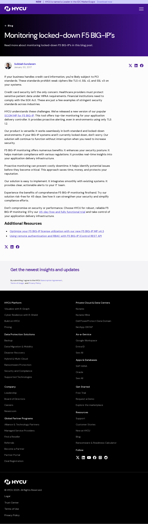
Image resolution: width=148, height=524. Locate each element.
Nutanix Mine (83, 315)
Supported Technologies (18, 377)
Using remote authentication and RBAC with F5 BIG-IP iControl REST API (56, 236)
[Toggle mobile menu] (141, 9)
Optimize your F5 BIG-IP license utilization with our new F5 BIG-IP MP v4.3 (57, 231)
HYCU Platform (12, 302)
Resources (82, 412)
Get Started (83, 386)
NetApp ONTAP (84, 327)
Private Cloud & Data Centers (93, 302)
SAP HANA (81, 366)
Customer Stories (85, 424)
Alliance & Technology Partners (21, 424)
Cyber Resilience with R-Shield (21, 315)
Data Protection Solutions (19, 334)
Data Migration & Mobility (18, 346)
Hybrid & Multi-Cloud (16, 358)
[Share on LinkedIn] (136, 65)
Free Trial (81, 392)
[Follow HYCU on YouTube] (89, 458)
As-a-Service (83, 334)
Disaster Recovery (14, 352)
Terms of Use (11, 508)
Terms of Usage (17, 283)
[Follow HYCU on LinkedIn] (83, 458)
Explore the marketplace (89, 405)
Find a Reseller (12, 436)
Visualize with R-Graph (17, 308)
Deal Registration (13, 461)
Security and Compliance (18, 371)
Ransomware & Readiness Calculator (96, 442)
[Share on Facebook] (142, 65)
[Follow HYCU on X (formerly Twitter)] (78, 458)
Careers (8, 405)
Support (80, 418)
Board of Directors (14, 399)
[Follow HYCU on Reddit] (106, 458)
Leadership (10, 392)
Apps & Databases (86, 360)
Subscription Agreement (51, 280)
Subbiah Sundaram (25, 64)
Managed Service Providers (19, 430)
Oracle (79, 372)
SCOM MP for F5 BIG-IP (19, 115)
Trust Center (11, 502)
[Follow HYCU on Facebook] (95, 458)
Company (10, 386)
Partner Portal (12, 455)
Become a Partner (14, 448)
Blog (8, 25)
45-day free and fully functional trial (62, 212)
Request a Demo (85, 399)
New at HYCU (83, 430)
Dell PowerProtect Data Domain (93, 321)
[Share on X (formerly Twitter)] (130, 65)
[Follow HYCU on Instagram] (100, 458)
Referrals (9, 442)
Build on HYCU (12, 321)
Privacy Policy (35, 283)
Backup (8, 340)
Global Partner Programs (18, 418)
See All (79, 352)
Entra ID (80, 346)
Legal (7, 496)
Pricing (8, 327)
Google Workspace (86, 340)
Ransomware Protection (17, 364)
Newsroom (10, 411)
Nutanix (80, 308)
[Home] (15, 9)
